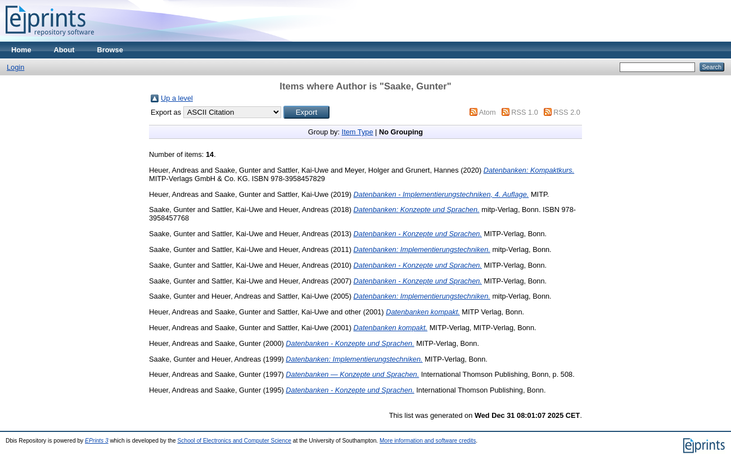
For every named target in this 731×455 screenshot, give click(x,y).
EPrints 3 (97, 441)
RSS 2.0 (566, 112)
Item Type (357, 132)
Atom (487, 112)
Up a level (177, 98)
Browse (110, 50)
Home (21, 50)
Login (15, 67)
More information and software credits (428, 441)
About (64, 50)
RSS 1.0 (524, 112)
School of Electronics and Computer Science (235, 441)
